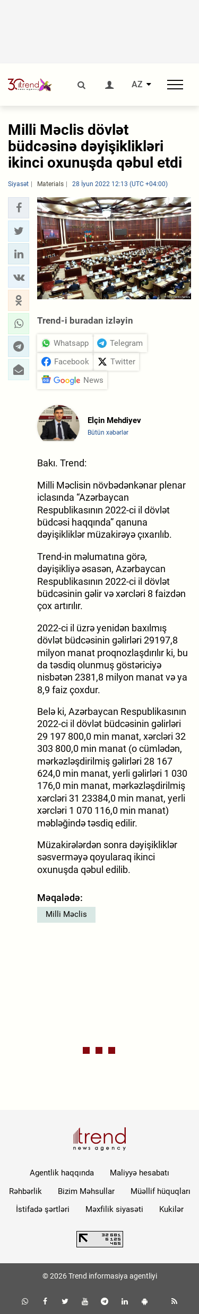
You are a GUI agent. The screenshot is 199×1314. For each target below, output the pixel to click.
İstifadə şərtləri (43, 1209)
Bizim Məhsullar (86, 1191)
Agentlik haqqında (62, 1173)
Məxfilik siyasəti (114, 1209)
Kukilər (171, 1209)
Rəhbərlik (25, 1191)
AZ (137, 84)
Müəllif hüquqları (161, 1191)
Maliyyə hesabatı (139, 1173)
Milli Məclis (66, 914)
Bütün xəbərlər (108, 432)
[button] (18, 208)
